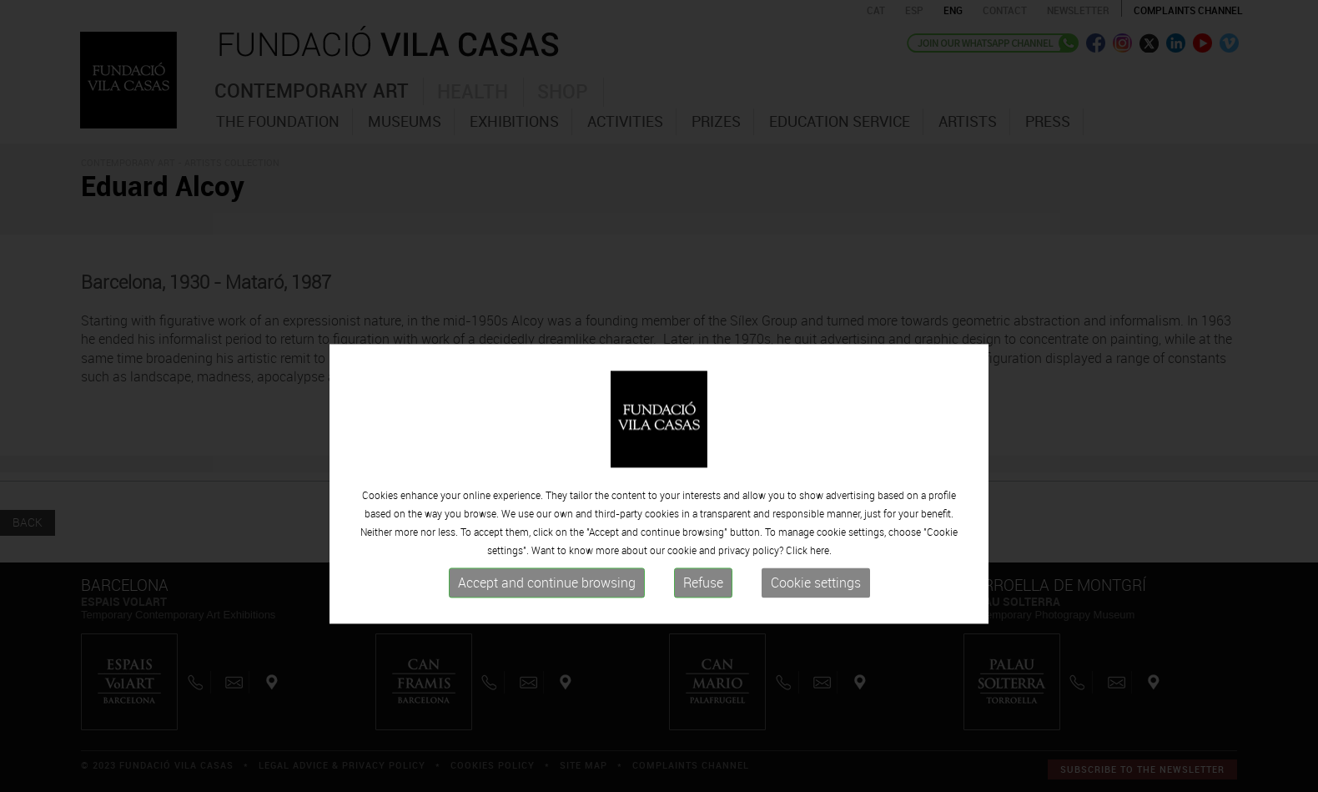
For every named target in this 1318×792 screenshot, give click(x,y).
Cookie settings (816, 659)
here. (821, 626)
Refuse (703, 659)
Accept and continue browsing (547, 659)
